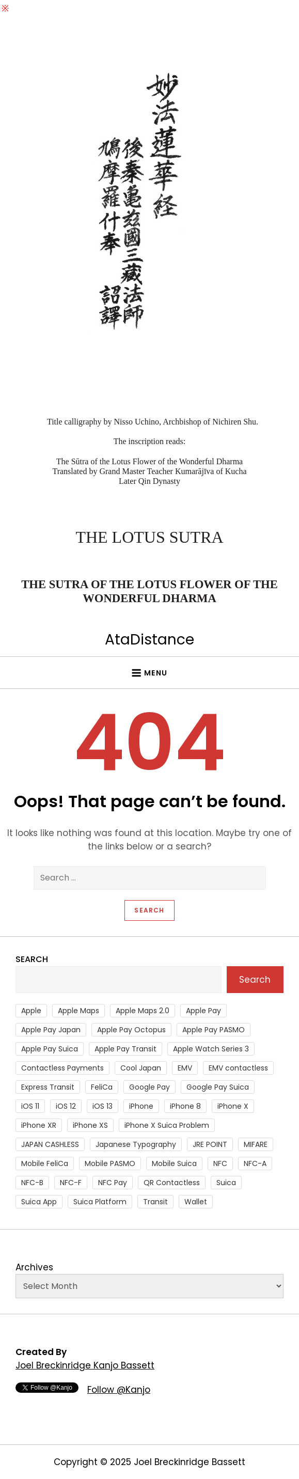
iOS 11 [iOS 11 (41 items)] (30, 1106)
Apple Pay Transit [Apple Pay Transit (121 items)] (125, 1049)
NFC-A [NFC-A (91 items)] (255, 1163)
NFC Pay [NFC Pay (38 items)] (112, 1182)
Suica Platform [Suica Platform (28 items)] (100, 1202)
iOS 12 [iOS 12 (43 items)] (66, 1106)
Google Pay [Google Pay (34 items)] (149, 1087)
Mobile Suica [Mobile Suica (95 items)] (174, 1163)
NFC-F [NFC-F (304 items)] (71, 1182)
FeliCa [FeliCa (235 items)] (102, 1087)
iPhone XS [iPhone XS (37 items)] (90, 1125)
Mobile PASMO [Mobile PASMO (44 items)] (110, 1163)
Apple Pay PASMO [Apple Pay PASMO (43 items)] (213, 1030)
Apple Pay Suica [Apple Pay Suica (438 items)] (49, 1049)
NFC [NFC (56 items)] (220, 1163)
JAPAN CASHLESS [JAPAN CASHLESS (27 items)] (50, 1144)
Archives (34, 1267)
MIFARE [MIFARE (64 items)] (255, 1144)
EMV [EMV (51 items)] (185, 1068)
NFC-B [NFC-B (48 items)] (32, 1182)
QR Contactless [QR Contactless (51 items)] (172, 1182)
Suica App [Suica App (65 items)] (39, 1202)
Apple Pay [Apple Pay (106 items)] (203, 1010)
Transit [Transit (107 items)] (155, 1202)
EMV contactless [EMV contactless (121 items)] (238, 1068)
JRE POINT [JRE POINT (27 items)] (210, 1144)
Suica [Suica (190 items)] (226, 1182)
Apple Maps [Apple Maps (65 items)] (78, 1010)
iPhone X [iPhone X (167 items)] (232, 1106)
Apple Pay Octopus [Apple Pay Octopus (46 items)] (131, 1030)
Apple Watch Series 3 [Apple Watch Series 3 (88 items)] (211, 1049)
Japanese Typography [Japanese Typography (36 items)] (136, 1144)
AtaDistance (149, 640)
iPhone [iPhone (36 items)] (141, 1106)
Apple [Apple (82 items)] (31, 1010)
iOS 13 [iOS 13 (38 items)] (102, 1106)
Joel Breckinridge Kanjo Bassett (84, 1365)
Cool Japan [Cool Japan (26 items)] (140, 1068)
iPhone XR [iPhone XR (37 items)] (38, 1125)
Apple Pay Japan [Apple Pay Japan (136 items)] (51, 1030)
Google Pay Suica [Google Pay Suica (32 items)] (217, 1087)
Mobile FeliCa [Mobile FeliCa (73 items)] (44, 1163)
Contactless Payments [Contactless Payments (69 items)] (62, 1068)
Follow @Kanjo (118, 1389)
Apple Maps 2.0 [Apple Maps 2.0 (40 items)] (142, 1010)
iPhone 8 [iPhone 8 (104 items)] (185, 1106)
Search (31, 959)
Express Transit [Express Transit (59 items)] (47, 1087)
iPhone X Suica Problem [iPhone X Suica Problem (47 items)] (166, 1125)
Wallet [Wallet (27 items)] (195, 1202)
